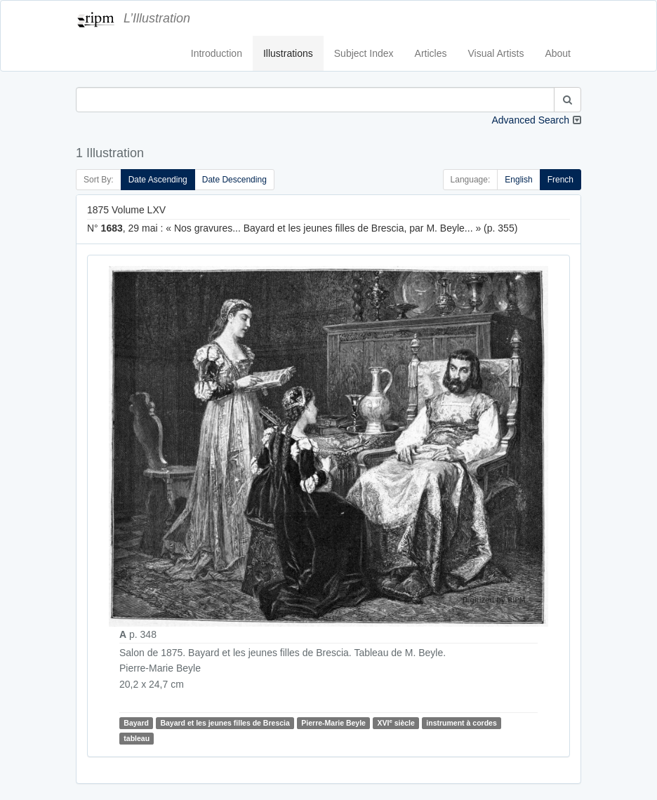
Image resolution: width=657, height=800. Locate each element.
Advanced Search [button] (530, 120)
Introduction (216, 53)
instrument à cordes (461, 723)
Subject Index (364, 53)
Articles (431, 53)
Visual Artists (496, 53)
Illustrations (288, 53)
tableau (137, 738)
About (558, 53)
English (518, 180)
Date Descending (234, 180)
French (560, 180)
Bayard (136, 723)
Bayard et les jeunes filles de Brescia (224, 723)
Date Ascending (157, 180)
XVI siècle (395, 722)
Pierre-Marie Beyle (333, 723)
